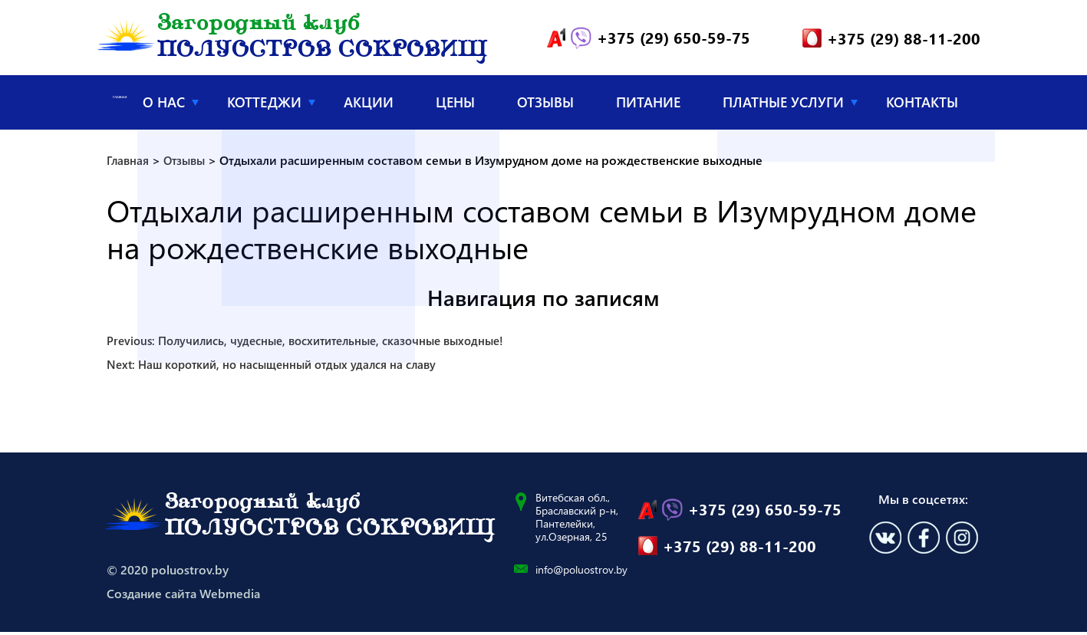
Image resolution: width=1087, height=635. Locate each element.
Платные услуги (783, 105)
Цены (455, 105)
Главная (120, 104)
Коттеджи (264, 105)
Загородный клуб (322, 39)
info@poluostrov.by (581, 572)
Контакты (922, 105)
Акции (369, 105)
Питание (648, 105)
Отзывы (545, 105)
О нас (164, 105)
